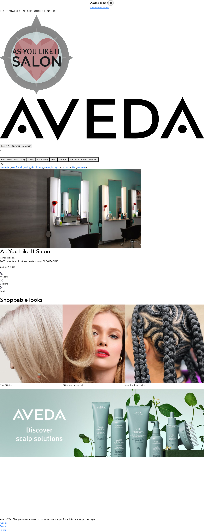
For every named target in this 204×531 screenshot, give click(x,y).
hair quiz (63, 159)
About (3, 523)
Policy (3, 526)
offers (84, 159)
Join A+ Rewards (10, 146)
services (93, 159)
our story (74, 159)
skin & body (42, 159)
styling (31, 159)
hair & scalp (20, 159)
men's (54, 159)
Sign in (26, 146)
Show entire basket (99, 7)
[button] (30, 347)
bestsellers (6, 159)
